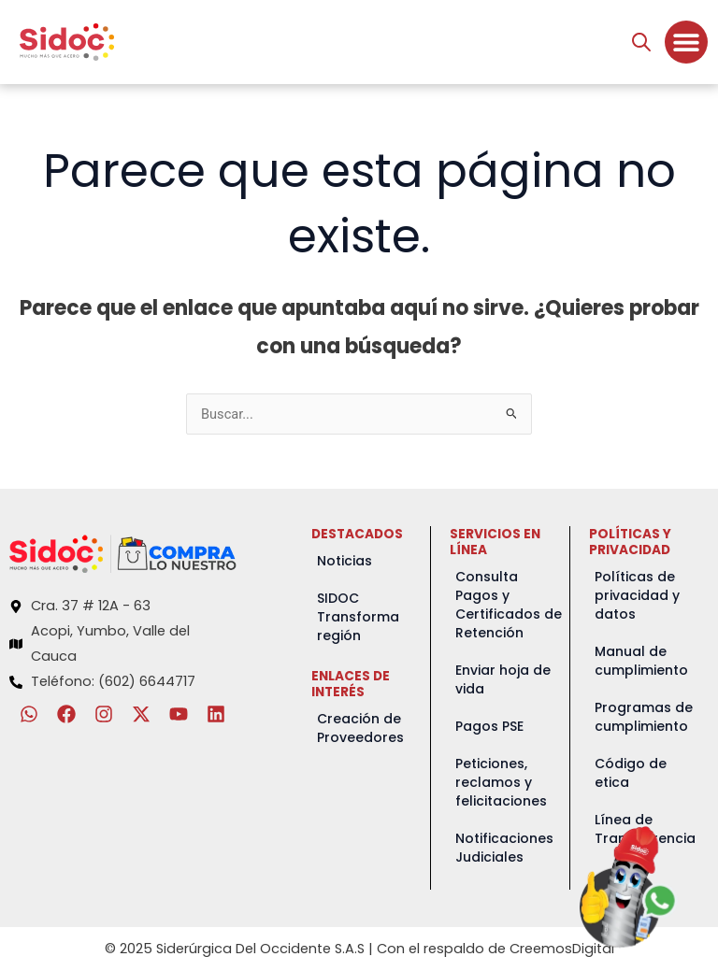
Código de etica (631, 773)
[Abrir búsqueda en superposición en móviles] (641, 42)
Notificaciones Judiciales (504, 847)
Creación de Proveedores (360, 728)
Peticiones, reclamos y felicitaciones (501, 782)
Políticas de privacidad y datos (637, 595)
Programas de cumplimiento (644, 716)
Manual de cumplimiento (641, 660)
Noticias (344, 560)
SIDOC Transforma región (358, 617)
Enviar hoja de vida (503, 679)
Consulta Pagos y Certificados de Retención (508, 604)
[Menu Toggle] (686, 42)
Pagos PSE (489, 726)
